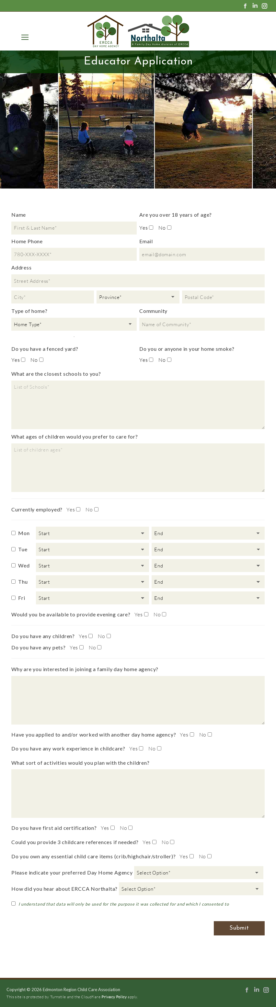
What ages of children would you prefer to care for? (74, 436)
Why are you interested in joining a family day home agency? (84, 669)
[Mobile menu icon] (23, 37)
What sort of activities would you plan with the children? (80, 763)
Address (21, 267)
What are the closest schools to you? (56, 374)
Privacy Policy (114, 996)
